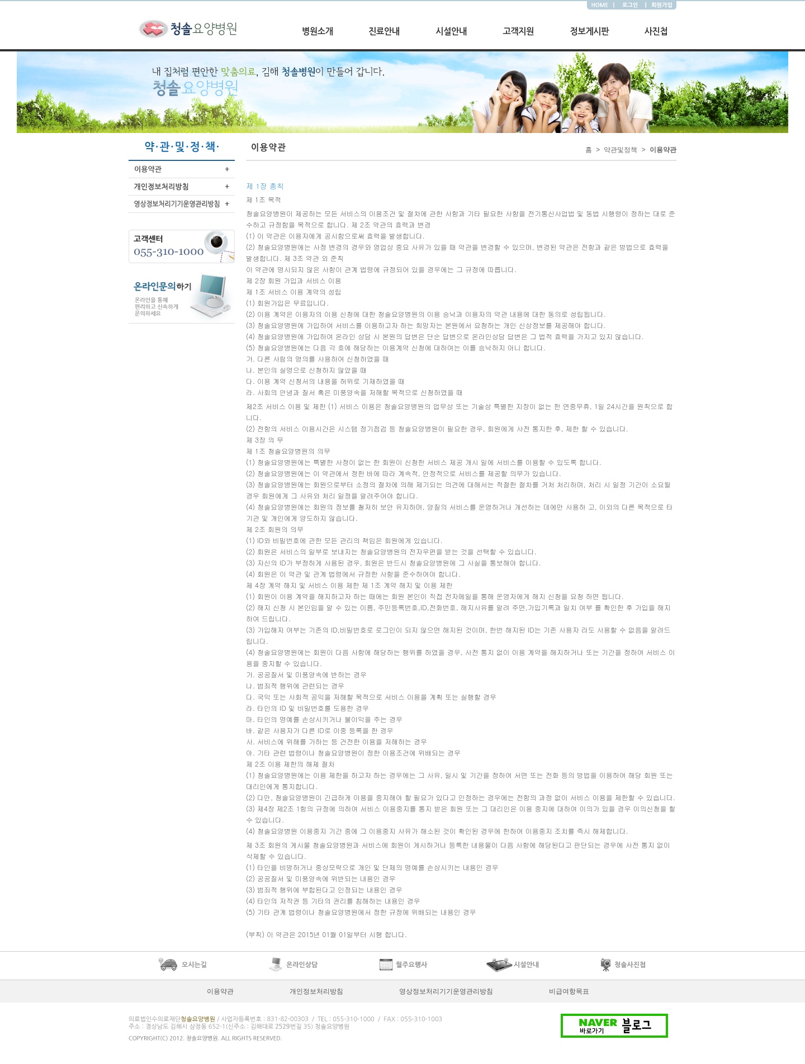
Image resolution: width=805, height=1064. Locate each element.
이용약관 (220, 992)
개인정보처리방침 (316, 992)
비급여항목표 (569, 992)
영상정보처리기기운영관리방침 (446, 992)
